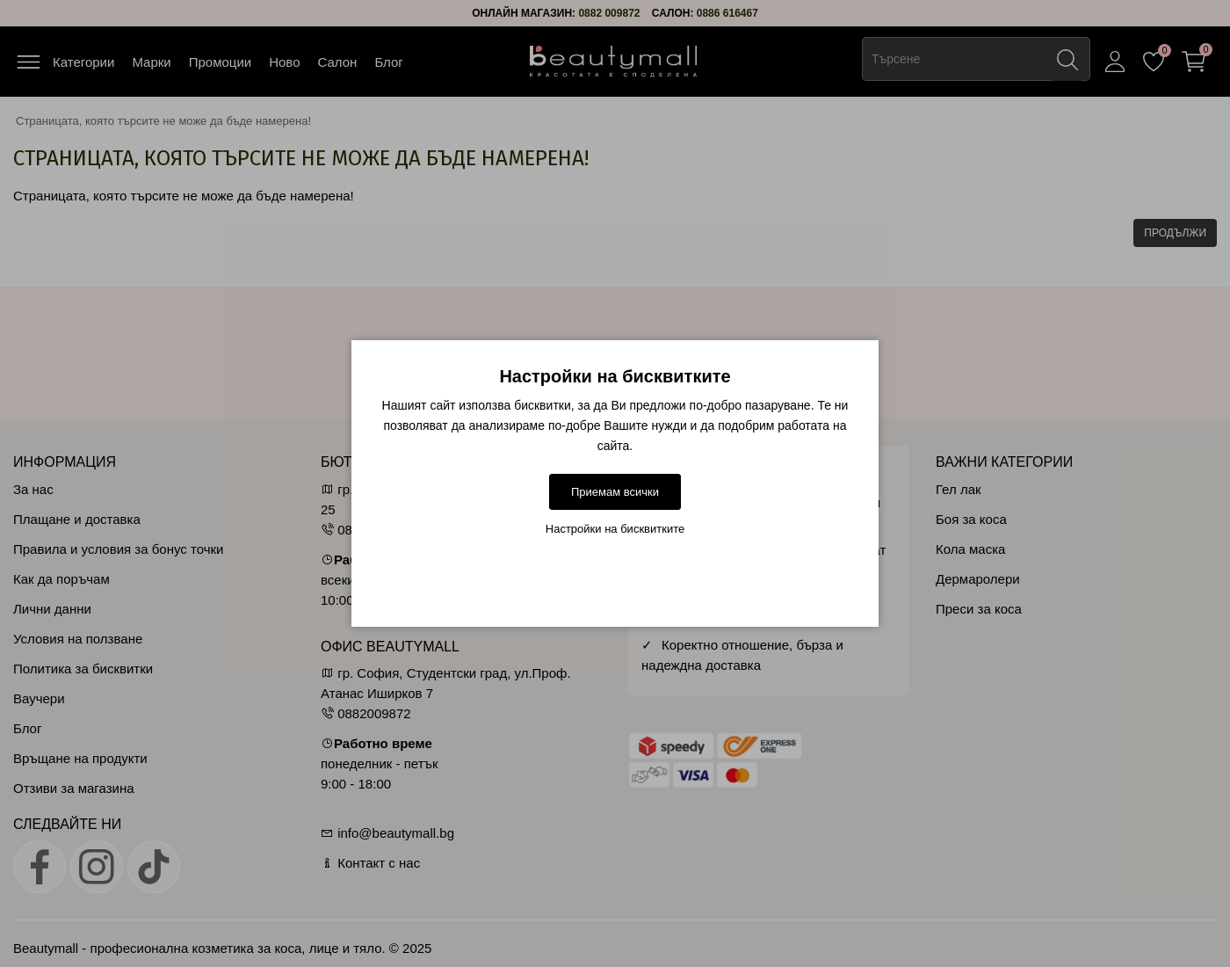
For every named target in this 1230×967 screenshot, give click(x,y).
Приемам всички (615, 491)
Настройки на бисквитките (615, 528)
